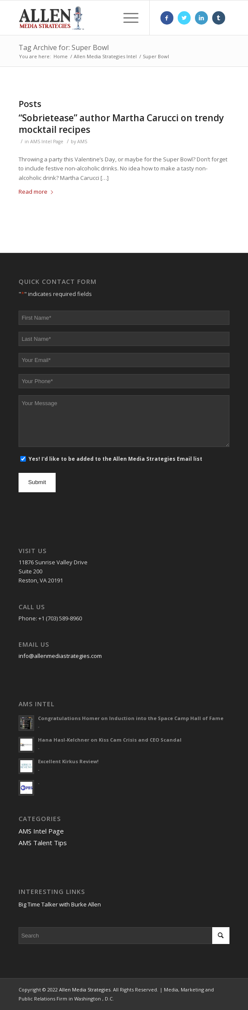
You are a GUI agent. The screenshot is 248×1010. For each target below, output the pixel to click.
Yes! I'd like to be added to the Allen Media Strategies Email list (115, 459)
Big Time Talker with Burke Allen (60, 904)
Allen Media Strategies (84, 989)
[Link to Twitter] (184, 18)
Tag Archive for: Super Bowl (64, 47)
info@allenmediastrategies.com (60, 656)
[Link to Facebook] (166, 18)
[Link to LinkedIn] (201, 18)
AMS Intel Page (46, 141)
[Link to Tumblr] (218, 18)
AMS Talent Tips (43, 842)
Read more (38, 191)
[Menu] (126, 17)
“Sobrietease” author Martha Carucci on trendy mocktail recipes (121, 123)
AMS (82, 141)
